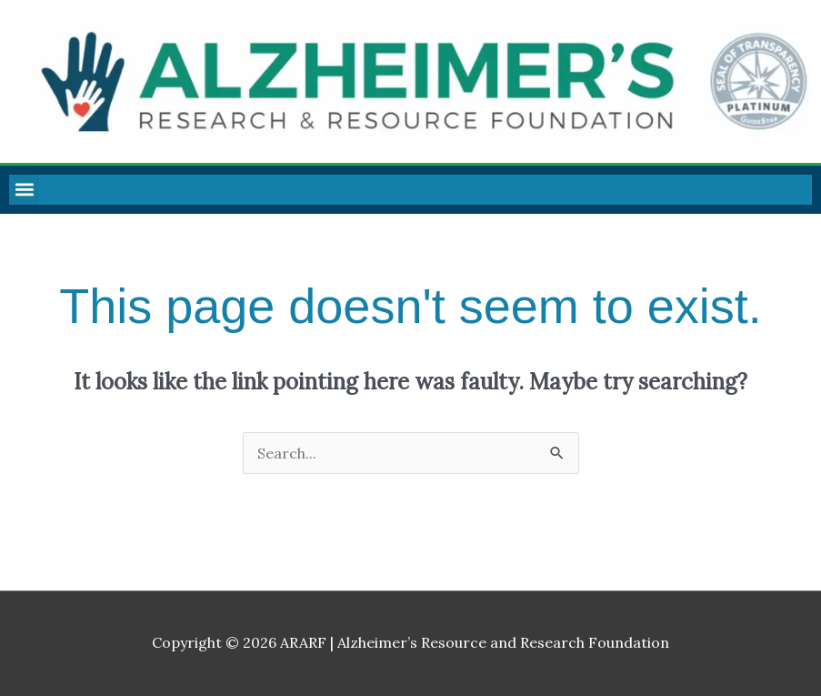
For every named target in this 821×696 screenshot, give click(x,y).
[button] (24, 190)
